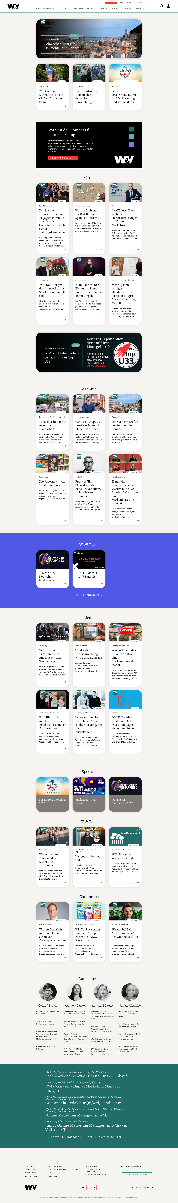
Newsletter (141, 3)
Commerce (78, 9)
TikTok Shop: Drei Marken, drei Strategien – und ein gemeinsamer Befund (73, 1051)
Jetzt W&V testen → (63, 157)
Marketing (63, 9)
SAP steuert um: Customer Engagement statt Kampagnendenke (101, 1051)
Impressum (30, 1169)
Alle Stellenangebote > (65, 1137)
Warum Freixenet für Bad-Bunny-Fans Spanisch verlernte (128, 1013)
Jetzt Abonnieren (137, 1174)
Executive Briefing (45, 9)
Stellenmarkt (126, 3)
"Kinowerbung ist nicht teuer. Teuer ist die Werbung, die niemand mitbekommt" (75, 1023)
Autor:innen (31, 1176)
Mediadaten (91, 1166)
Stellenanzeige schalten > (107, 1137)
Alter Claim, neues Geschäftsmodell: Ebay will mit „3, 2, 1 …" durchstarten (101, 1028)
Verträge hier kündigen (92, 1170)
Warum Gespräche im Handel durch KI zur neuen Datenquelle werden (130, 1036)
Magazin (128, 9)
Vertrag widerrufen (95, 1175)
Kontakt (29, 1166)
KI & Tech (91, 9)
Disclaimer (30, 1173)
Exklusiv (140, 9)
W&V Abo (111, 3)
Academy (104, 9)
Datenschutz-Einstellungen (63, 1169)
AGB (51, 1173)
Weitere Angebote (87, 594)
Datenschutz (55, 1166)
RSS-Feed (53, 1176)
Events (115, 9)
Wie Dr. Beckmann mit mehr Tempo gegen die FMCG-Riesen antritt (129, 1048)
